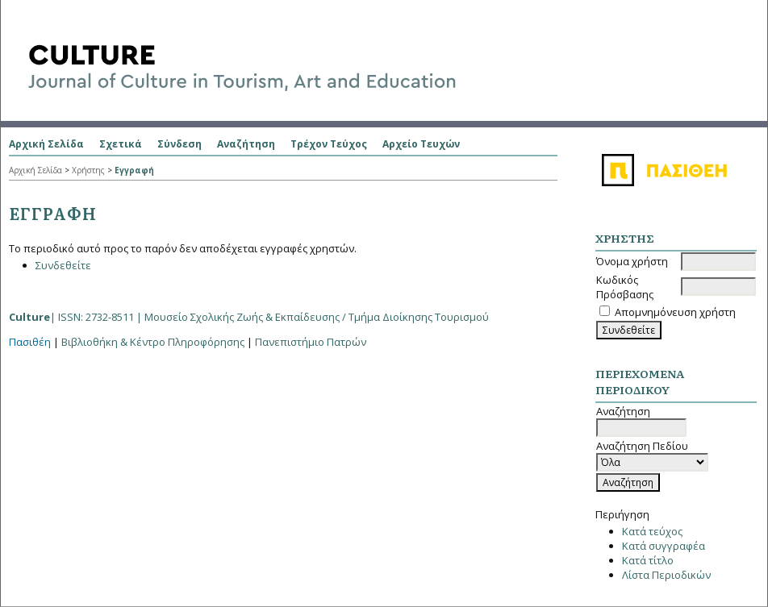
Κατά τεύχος (652, 531)
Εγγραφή (134, 170)
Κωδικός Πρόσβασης (624, 286)
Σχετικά (120, 144)
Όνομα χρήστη (632, 261)
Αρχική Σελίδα (46, 144)
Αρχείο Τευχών (421, 144)
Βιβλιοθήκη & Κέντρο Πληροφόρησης (152, 342)
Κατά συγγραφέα (663, 545)
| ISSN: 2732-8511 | (249, 317)
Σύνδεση (179, 144)
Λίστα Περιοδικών (666, 575)
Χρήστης (88, 170)
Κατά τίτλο (648, 560)
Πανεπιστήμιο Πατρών (310, 342)
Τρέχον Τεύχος (328, 144)
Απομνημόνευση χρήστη (675, 312)
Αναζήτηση (246, 144)
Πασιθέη (30, 342)
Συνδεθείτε (63, 265)
